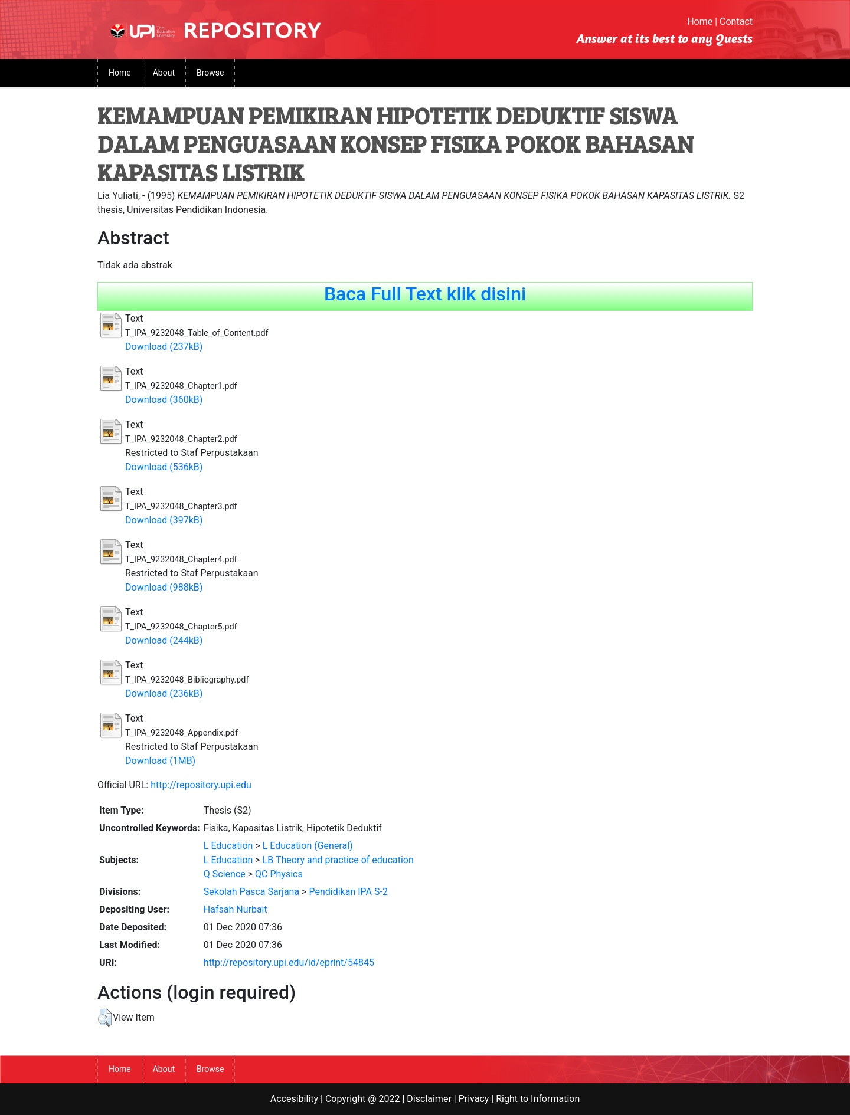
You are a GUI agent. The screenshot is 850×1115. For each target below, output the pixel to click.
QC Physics (279, 874)
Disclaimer (429, 1098)
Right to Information (538, 1098)
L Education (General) (308, 845)
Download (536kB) (163, 467)
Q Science (225, 874)
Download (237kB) (163, 346)
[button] (105, 1018)
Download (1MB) (160, 760)
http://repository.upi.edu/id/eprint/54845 (289, 962)
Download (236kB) (163, 693)
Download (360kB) (163, 399)
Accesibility (294, 1098)
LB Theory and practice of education (338, 859)
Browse (210, 72)
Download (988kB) (163, 587)
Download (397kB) (163, 520)
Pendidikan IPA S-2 (348, 891)
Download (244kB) (163, 640)
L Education (228, 845)
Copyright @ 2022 (362, 1098)
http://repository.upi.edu (201, 785)
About (164, 72)
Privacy (474, 1098)
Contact (736, 21)
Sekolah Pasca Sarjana (251, 891)
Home (699, 21)
